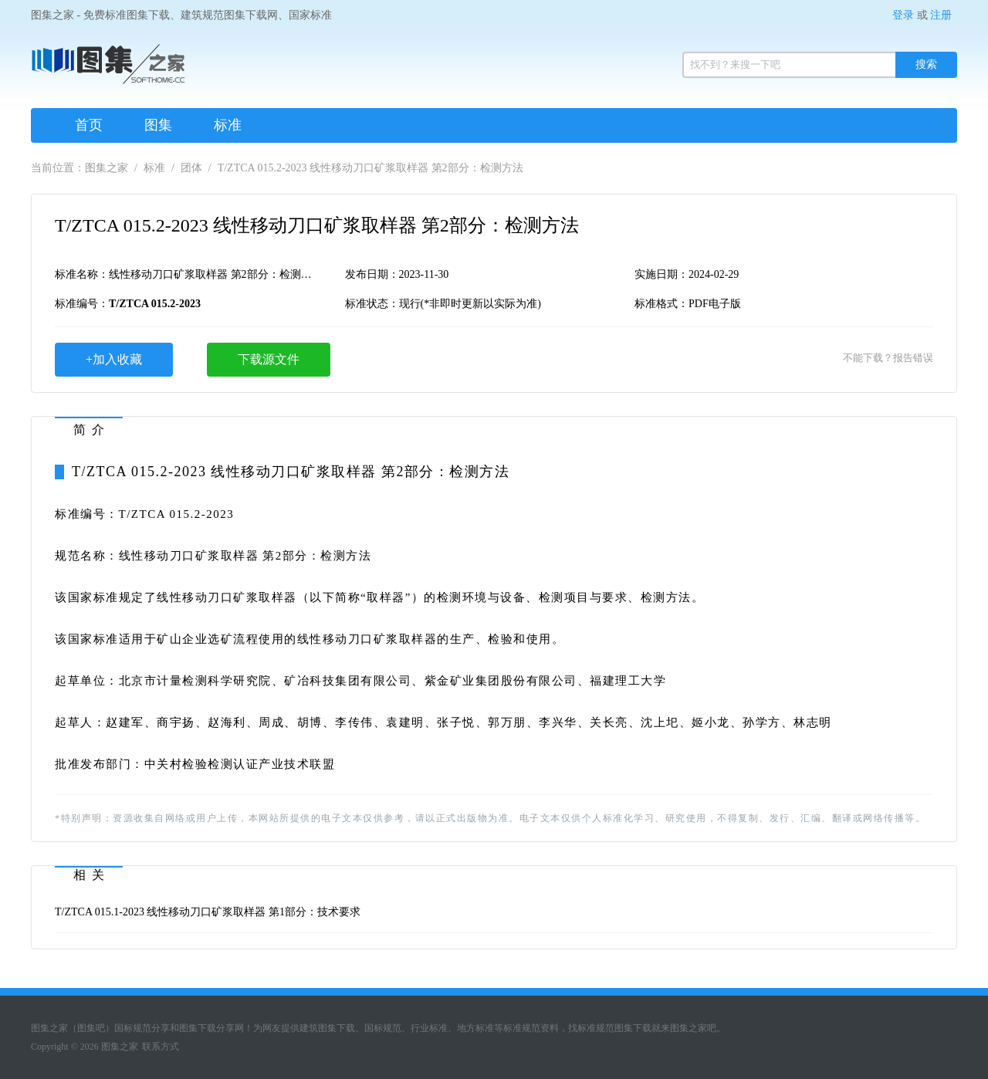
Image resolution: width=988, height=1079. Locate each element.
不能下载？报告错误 (888, 358)
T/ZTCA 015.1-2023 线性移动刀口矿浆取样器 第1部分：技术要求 (207, 912)
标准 (228, 125)
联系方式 (160, 1046)
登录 (903, 15)
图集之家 (106, 168)
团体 (191, 168)
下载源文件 (268, 359)
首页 (89, 125)
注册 (941, 15)
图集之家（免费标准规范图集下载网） (108, 69)
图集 (158, 125)
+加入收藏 (114, 359)
